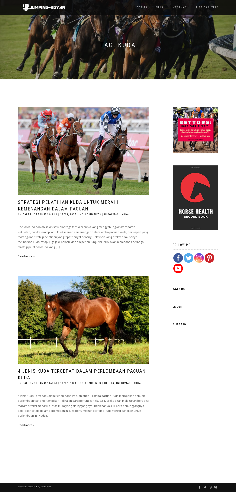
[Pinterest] (209, 258)
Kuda (159, 7)
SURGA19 (179, 324)
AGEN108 (179, 289)
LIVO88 (177, 306)
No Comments (90, 214)
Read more (25, 256)
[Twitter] (188, 258)
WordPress (46, 486)
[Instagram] (199, 258)
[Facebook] (178, 258)
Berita (142, 7)
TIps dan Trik (207, 7)
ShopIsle (23, 486)
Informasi (179, 7)
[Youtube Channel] (178, 268)
